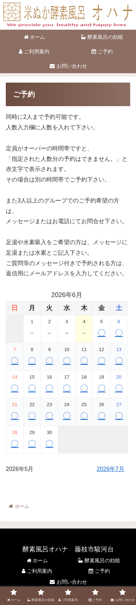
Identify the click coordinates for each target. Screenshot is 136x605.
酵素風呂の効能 (99, 560)
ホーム (37, 560)
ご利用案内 (37, 571)
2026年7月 (111, 469)
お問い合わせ (68, 582)
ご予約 (99, 571)
